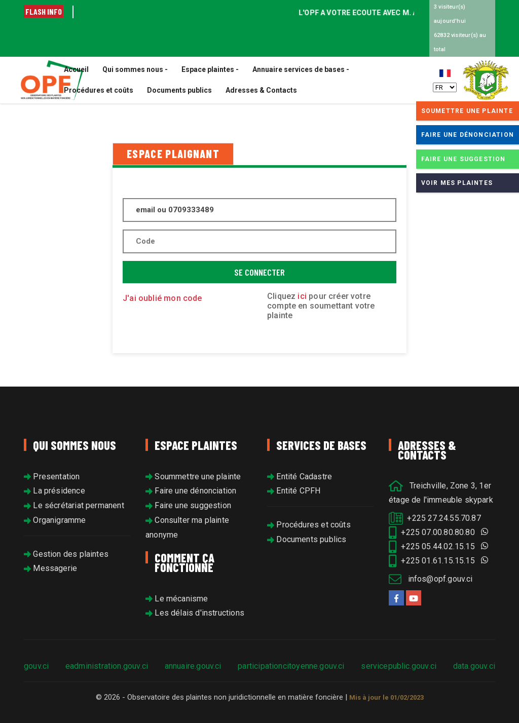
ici (303, 296)
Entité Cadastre (299, 476)
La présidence (54, 491)
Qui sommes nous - (135, 69)
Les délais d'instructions (194, 613)
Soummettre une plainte (193, 476)
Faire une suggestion (188, 505)
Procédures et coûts (98, 90)
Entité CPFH (293, 491)
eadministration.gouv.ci (106, 666)
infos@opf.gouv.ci (431, 579)
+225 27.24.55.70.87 (435, 518)
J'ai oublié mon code (162, 298)
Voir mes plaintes (457, 182)
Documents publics (179, 90)
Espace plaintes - (210, 69)
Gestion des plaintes (66, 554)
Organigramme (55, 520)
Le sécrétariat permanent (74, 505)
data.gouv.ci (474, 666)
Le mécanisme (176, 598)
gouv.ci (36, 666)
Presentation (52, 476)
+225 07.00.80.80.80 (438, 532)
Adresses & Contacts (261, 90)
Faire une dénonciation (190, 491)
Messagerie (50, 568)
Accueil (76, 69)
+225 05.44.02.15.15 (438, 546)
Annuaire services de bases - (300, 69)
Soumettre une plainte (467, 111)
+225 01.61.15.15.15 (438, 560)
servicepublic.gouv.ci (398, 666)
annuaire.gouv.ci (193, 666)
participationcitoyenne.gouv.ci (291, 666)
